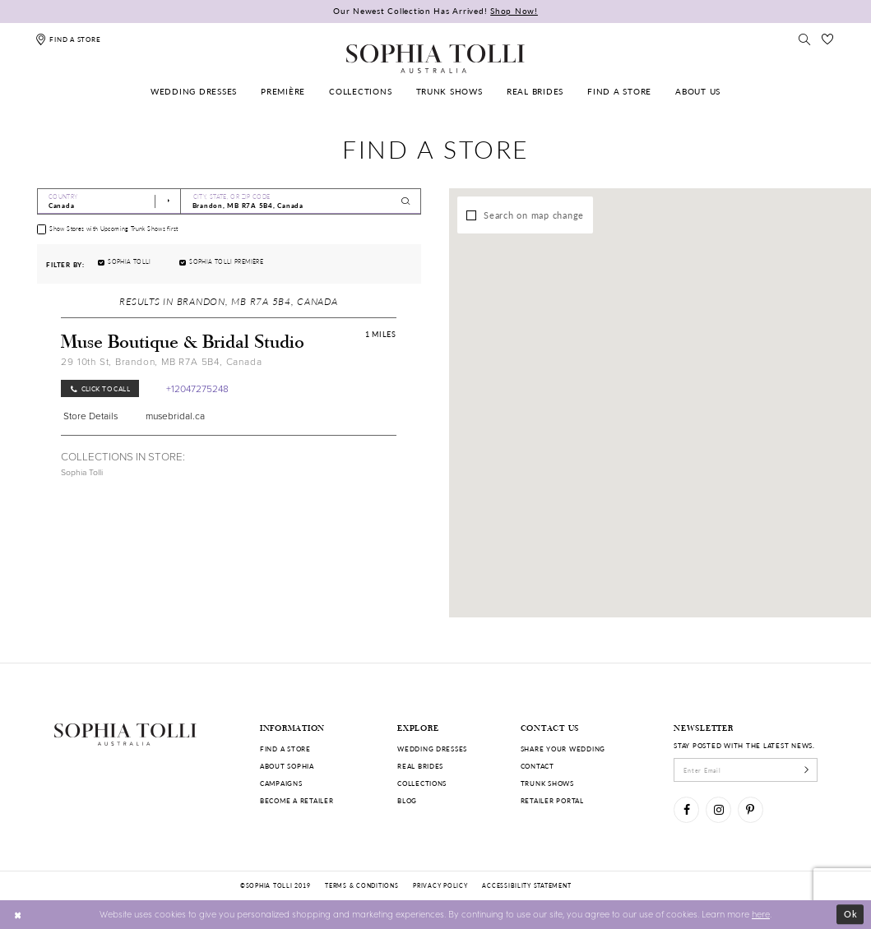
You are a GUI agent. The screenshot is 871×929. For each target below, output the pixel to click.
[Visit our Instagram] (718, 809)
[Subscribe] (806, 769)
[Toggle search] (804, 39)
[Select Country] (109, 201)
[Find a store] (68, 39)
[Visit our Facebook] (686, 809)
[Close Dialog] (18, 914)
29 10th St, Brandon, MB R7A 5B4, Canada (161, 361)
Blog (407, 800)
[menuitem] (194, 92)
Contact (537, 765)
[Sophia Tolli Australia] (435, 58)
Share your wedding (563, 748)
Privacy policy (440, 885)
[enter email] (746, 769)
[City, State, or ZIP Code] (300, 201)
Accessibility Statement (526, 885)
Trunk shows (547, 783)
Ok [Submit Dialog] (851, 914)
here (761, 913)
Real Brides (420, 765)
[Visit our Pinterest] (750, 809)
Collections (422, 783)
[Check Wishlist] (827, 39)
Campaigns (281, 783)
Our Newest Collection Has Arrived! (435, 10)
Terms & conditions (361, 885)
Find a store (285, 748)
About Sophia (287, 765)
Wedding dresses (432, 748)
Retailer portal (552, 800)
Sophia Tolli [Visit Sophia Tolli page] (82, 472)
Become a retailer (297, 800)
